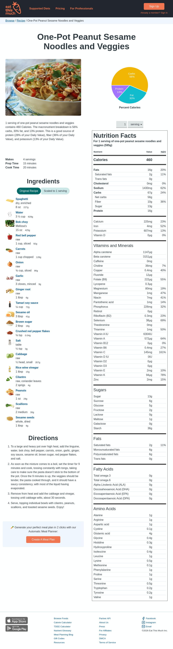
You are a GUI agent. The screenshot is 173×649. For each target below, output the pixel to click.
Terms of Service (107, 642)
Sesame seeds (25, 417)
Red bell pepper (26, 235)
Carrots (20, 248)
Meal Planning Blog (63, 634)
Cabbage (21, 354)
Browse (9, 20)
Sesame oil (23, 312)
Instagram (149, 622)
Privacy (103, 634)
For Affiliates (105, 630)
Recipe (21, 20)
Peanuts (21, 390)
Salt (18, 340)
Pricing (60, 8)
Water (19, 212)
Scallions (22, 404)
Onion (19, 262)
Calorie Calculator (63, 622)
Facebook (149, 618)
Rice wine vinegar (27, 367)
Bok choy (22, 221)
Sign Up (154, 6)
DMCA (102, 638)
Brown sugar (24, 321)
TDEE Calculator (62, 626)
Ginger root (23, 289)
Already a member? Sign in (154, 12)
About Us (103, 622)
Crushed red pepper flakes (33, 331)
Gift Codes (59, 638)
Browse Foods (61, 618)
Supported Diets (39, 8)
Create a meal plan (43, 539)
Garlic (19, 275)
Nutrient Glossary (62, 630)
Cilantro (21, 377)
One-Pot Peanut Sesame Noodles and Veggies (86, 41)
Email (146, 626)
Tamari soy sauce (27, 302)
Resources (59, 642)
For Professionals (81, 8)
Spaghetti (22, 199)
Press (102, 626)
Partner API (105, 618)
